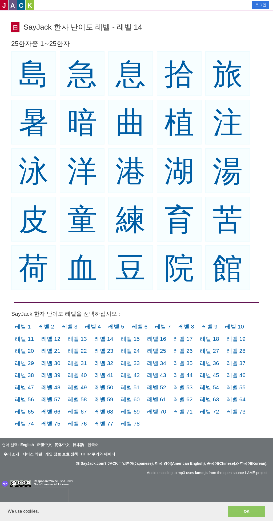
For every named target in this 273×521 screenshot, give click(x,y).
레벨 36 (209, 363)
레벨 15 (130, 339)
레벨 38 (24, 375)
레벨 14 (103, 339)
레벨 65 (24, 411)
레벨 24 (130, 351)
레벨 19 (236, 339)
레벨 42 (130, 375)
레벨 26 (183, 351)
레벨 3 (70, 326)
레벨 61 (156, 399)
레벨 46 (236, 375)
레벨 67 (77, 411)
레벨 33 (130, 363)
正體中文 (44, 445)
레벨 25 (156, 351)
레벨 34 (156, 363)
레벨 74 (24, 423)
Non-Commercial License (51, 484)
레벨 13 (77, 339)
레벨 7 (163, 326)
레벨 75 (50, 423)
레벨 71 (183, 411)
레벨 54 (209, 387)
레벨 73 (236, 411)
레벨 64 (236, 399)
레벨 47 (24, 387)
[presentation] (34, 496)
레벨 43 (156, 375)
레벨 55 (236, 387)
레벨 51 (130, 387)
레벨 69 (130, 411)
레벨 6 (140, 326)
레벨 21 (50, 351)
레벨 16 (156, 339)
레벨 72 (209, 411)
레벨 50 (103, 387)
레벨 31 (77, 363)
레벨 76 (77, 423)
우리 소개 (11, 454)
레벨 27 (209, 351)
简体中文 (62, 445)
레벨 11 (24, 339)
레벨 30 (50, 363)
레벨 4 (93, 326)
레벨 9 (210, 326)
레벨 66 (50, 411)
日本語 (78, 445)
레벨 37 (236, 363)
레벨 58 (77, 399)
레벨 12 (50, 339)
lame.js (201, 473)
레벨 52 (156, 387)
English (27, 445)
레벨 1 (23, 326)
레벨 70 (156, 411)
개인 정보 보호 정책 (61, 454)
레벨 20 (24, 351)
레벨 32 (103, 363)
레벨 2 (46, 326)
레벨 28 (236, 351)
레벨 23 (103, 351)
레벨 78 (130, 423)
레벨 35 (183, 363)
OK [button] (247, 511)
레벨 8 (186, 326)
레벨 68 (103, 411)
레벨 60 (130, 399)
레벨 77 (103, 423)
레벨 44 (183, 375)
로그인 (260, 5)
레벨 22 (77, 351)
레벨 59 (103, 399)
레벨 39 (50, 375)
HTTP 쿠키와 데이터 (98, 454)
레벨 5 (116, 326)
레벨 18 (209, 339)
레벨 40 (77, 375)
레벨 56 (24, 399)
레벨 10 (234, 326)
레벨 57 (50, 399)
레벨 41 (103, 375)
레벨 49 (77, 387)
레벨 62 (183, 399)
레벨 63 (209, 399)
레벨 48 (50, 387)
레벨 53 (183, 387)
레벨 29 (24, 363)
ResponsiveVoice (46, 481)
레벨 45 (209, 375)
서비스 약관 (32, 454)
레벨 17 (183, 339)
